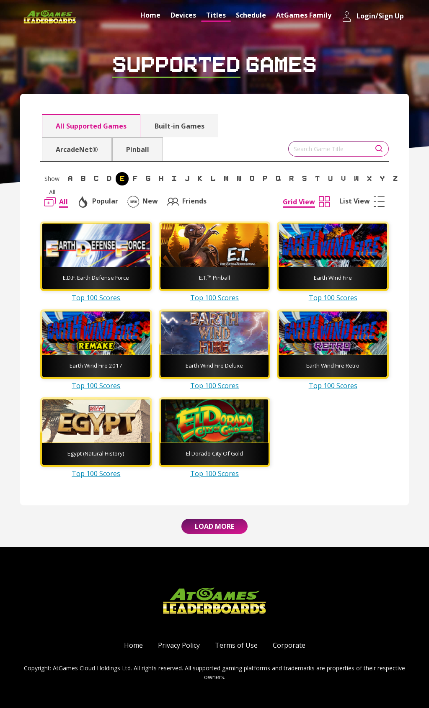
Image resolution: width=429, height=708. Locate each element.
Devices (183, 15)
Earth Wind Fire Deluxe (214, 365)
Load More (214, 526)
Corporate (289, 645)
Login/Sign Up (372, 16)
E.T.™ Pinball (214, 277)
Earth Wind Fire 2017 (96, 365)
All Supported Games (91, 126)
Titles (216, 15)
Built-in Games (179, 126)
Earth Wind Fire (333, 277)
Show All (51, 180)
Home (150, 15)
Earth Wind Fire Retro (332, 365)
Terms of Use (236, 645)
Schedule (251, 15)
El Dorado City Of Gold (214, 453)
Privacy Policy (179, 645)
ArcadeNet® (77, 149)
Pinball (137, 149)
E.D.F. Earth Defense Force (96, 277)
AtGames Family (303, 15)
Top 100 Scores (96, 297)
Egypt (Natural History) (95, 453)
